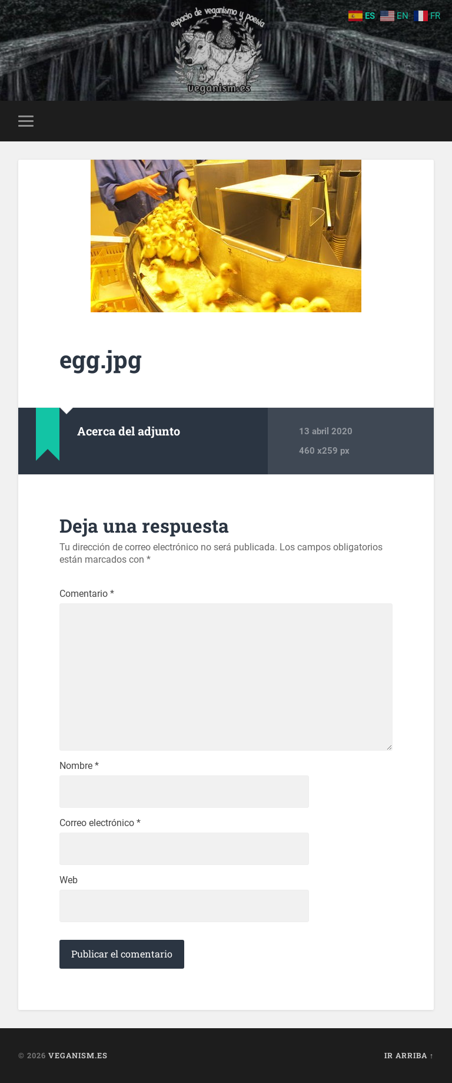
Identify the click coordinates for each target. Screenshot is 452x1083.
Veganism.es (78, 1055)
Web (68, 880)
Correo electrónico (100, 823)
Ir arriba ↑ (409, 1055)
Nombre (79, 766)
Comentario (86, 594)
